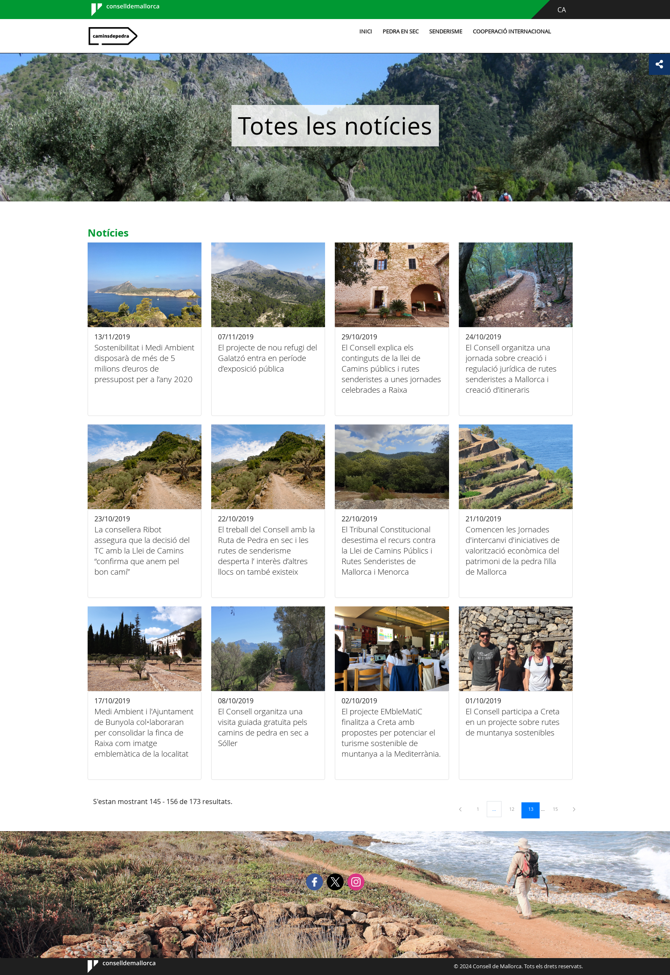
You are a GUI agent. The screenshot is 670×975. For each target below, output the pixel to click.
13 (534, 808)
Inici (365, 31)
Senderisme (445, 31)
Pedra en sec (401, 31)
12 (515, 808)
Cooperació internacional (512, 31)
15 (558, 808)
